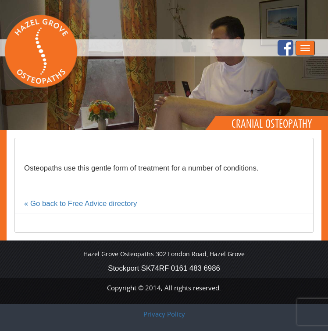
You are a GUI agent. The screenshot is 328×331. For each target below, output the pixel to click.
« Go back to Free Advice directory (80, 203)
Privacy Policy (164, 314)
